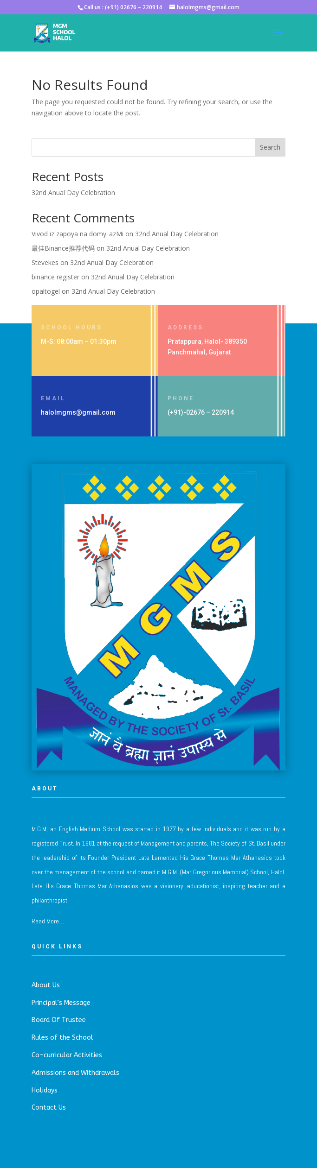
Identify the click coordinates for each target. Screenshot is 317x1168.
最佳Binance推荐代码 (63, 248)
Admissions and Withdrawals (75, 1073)
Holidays (45, 1090)
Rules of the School (62, 1038)
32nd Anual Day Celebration (73, 192)
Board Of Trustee (59, 1020)
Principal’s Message (61, 1003)
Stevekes (45, 262)
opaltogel (46, 291)
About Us (46, 985)
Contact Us (49, 1107)
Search (270, 147)
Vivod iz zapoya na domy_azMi (77, 233)
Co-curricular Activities (67, 1055)
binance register (55, 276)
